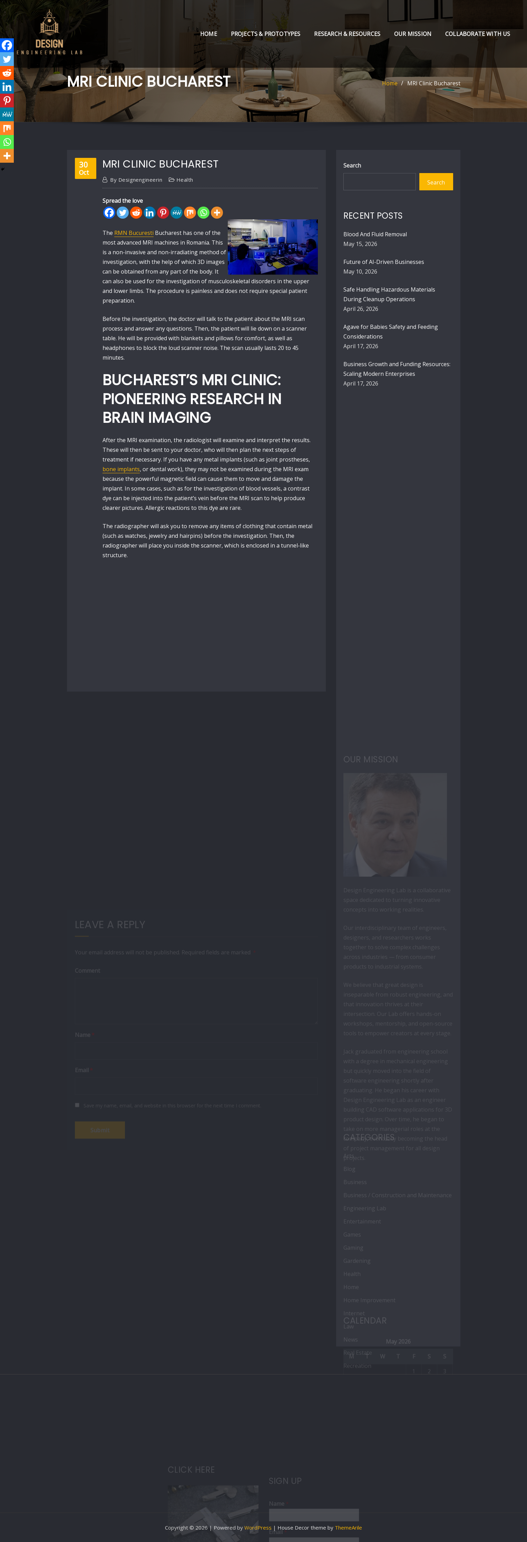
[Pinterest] (163, 213)
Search (352, 165)
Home (208, 34)
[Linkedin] (150, 213)
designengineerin (136, 179)
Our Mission (412, 34)
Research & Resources (347, 34)
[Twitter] (123, 213)
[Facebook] (109, 213)
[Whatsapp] (203, 213)
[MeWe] (176, 213)
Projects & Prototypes (266, 34)
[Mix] (190, 213)
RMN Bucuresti (134, 233)
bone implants (121, 469)
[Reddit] (136, 213)
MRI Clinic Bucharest (433, 83)
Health (184, 179)
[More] (217, 213)
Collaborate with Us (477, 34)
